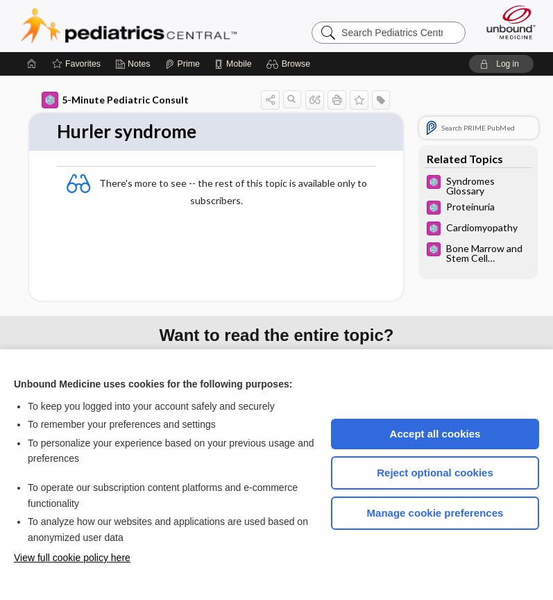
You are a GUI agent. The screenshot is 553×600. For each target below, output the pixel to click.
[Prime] (182, 64)
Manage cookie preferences (435, 513)
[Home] (32, 64)
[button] (290, 64)
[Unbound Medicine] (506, 22)
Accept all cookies (435, 434)
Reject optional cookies (435, 472)
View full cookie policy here (72, 557)
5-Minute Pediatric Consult (115, 100)
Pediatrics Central (128, 25)
